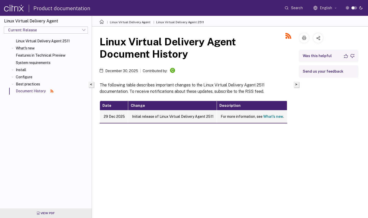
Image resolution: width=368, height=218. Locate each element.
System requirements (33, 63)
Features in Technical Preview (40, 55)
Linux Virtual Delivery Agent (130, 22)
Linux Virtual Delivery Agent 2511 (43, 41)
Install (21, 70)
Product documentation (61, 8)
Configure (24, 77)
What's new (25, 48)
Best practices (28, 84)
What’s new (273, 116)
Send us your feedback (323, 71)
